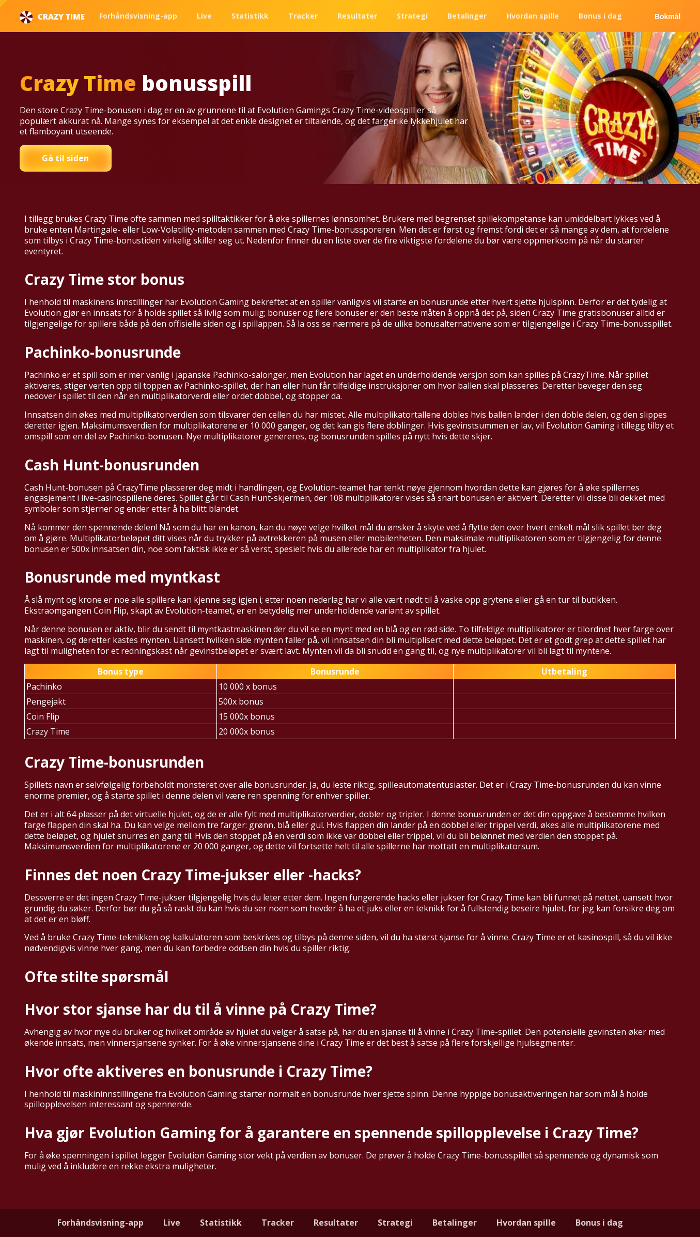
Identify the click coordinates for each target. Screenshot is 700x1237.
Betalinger (467, 16)
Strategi (412, 16)
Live (204, 16)
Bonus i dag (600, 16)
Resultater (357, 16)
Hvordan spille (532, 16)
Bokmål (668, 16)
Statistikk (250, 16)
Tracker (303, 16)
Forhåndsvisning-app (138, 16)
